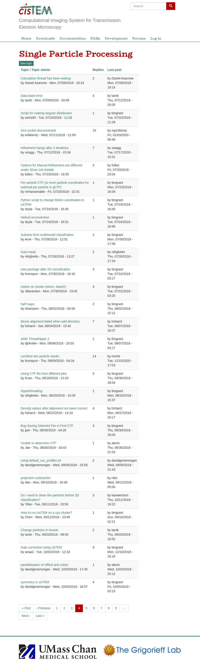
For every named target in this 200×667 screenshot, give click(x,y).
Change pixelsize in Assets (39, 530)
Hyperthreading (31, 391)
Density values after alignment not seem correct (54, 408)
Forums (139, 38)
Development (116, 38)
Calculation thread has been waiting (46, 78)
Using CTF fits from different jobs (44, 373)
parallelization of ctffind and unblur (44, 565)
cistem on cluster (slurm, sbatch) (43, 286)
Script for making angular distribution (46, 113)
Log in (155, 38)
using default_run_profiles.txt (41, 460)
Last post (114, 70)
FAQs (95, 38)
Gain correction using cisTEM (41, 547)
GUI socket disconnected (38, 130)
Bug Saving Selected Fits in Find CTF (47, 426)
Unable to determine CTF (38, 443)
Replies (98, 70)
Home (26, 38)
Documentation (72, 38)
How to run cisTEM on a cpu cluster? (46, 512)
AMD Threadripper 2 (35, 339)
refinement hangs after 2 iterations (44, 148)
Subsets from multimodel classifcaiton (47, 235)
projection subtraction (36, 478)
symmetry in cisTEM (35, 582)
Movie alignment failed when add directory (50, 321)
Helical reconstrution (35, 217)
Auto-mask (28, 252)
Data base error (32, 96)
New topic (26, 63)
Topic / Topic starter (35, 70)
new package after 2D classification (45, 269)
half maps (27, 304)
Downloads (45, 38)
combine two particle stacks (40, 356)
